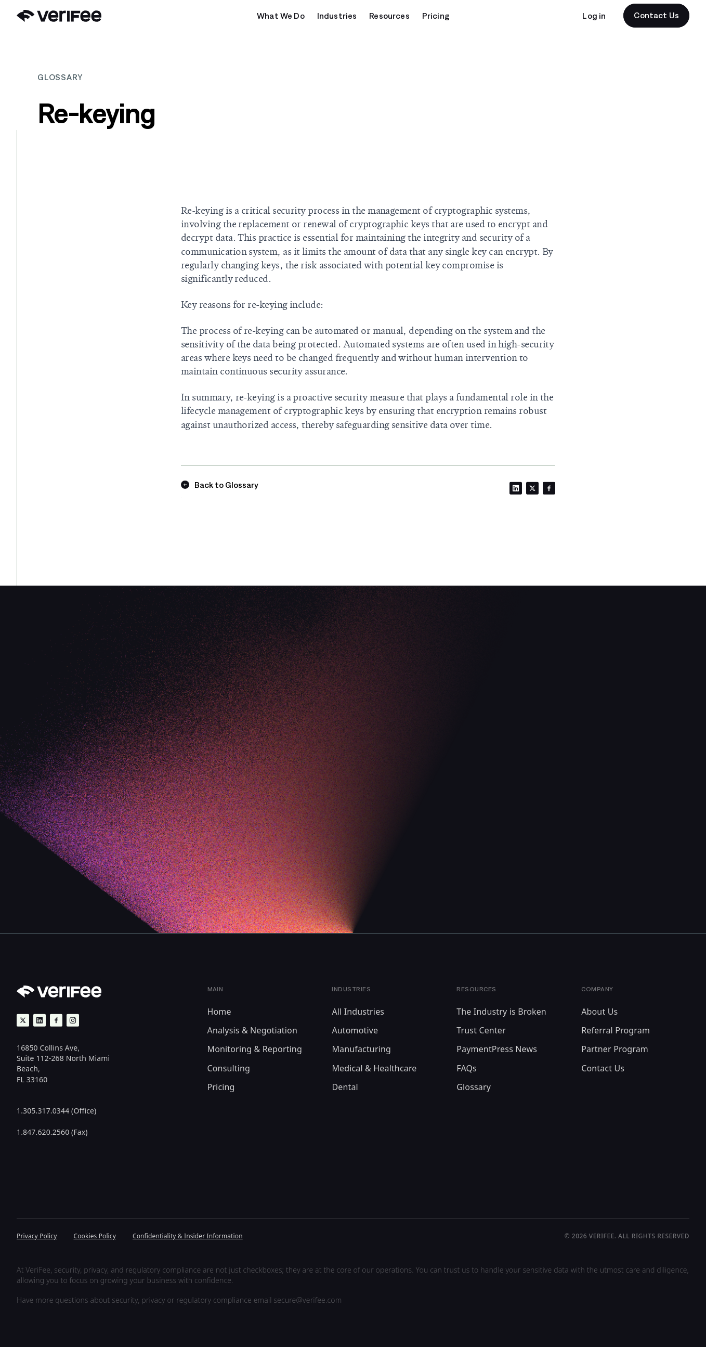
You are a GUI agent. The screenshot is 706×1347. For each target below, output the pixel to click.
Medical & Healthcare (374, 1068)
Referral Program (615, 1030)
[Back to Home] (59, 16)
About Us (599, 1011)
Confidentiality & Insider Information (188, 1236)
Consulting (229, 1068)
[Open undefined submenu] (281, 15)
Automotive (355, 1030)
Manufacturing (361, 1049)
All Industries (358, 1011)
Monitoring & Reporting (254, 1049)
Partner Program (614, 1049)
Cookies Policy (94, 1236)
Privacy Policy (37, 1236)
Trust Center (481, 1030)
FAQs (466, 1068)
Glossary (473, 1087)
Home (219, 1011)
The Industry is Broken (501, 1011)
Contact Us (602, 1068)
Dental (345, 1087)
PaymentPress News (496, 1049)
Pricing (221, 1087)
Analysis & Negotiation (252, 1030)
